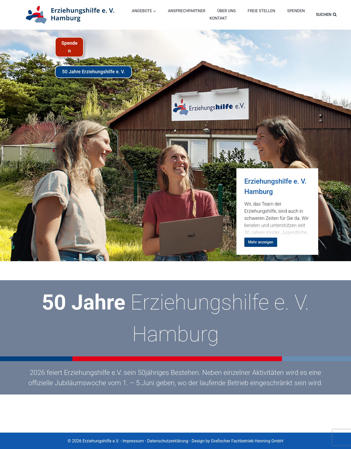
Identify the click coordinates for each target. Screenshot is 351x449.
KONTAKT (218, 18)
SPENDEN (296, 10)
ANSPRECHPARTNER (186, 10)
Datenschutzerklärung (167, 440)
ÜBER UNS (226, 10)
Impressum (133, 440)
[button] (11, 437)
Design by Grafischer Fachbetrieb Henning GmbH (238, 440)
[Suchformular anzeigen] (330, 14)
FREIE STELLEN (261, 10)
